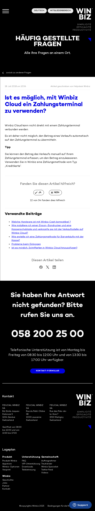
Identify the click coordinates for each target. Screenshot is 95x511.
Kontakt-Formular (47, 371)
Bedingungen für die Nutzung (62, 506)
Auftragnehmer (48, 461)
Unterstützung (31, 457)
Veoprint (6, 470)
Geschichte (7, 480)
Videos (44, 473)
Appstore (7, 464)
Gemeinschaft (50, 457)
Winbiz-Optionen (10, 467)
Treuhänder (46, 464)
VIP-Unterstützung (31, 464)
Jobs (4, 483)
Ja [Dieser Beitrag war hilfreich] (39, 192)
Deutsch (39, 11)
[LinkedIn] (54, 268)
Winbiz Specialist (49, 467)
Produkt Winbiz (9, 461)
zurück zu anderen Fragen (18, 73)
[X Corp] (47, 268)
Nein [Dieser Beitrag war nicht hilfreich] (56, 192)
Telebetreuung (28, 470)
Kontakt (6, 489)
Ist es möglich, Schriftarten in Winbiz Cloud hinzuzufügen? (44, 247)
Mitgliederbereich (60, 11)
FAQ (24, 461)
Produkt (7, 457)
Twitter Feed (47, 470)
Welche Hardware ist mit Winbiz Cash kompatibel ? (41, 222)
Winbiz (6, 476)
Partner (5, 486)
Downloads (27, 467)
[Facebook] (41, 268)
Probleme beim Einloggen (26, 244)
